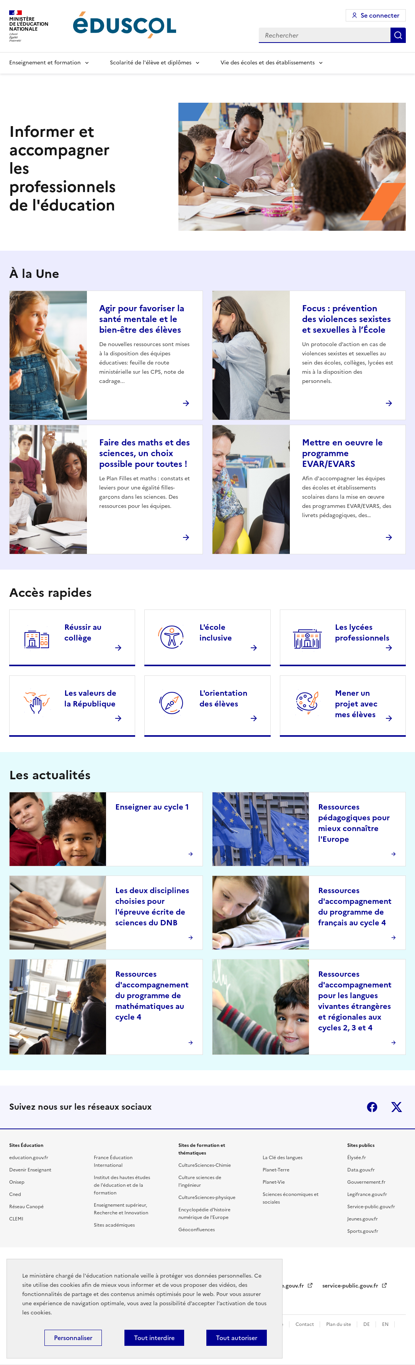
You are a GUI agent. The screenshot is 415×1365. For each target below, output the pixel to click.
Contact (305, 1324)
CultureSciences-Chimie (204, 1165)
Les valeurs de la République (90, 698)
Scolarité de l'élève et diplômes (150, 63)
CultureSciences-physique (206, 1197)
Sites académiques (114, 1225)
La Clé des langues (282, 1157)
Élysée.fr (356, 1157)
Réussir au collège (82, 632)
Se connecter (380, 15)
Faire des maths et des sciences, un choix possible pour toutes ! (144, 453)
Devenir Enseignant (30, 1169)
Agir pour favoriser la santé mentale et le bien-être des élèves (141, 319)
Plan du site (339, 1324)
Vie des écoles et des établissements (268, 63)
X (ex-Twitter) (396, 1107)
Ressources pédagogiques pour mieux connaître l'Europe (354, 823)
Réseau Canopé (26, 1206)
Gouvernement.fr (366, 1182)
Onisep (17, 1182)
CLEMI (16, 1219)
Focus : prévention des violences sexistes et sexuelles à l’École (346, 319)
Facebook (372, 1107)
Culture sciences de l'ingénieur (199, 1181)
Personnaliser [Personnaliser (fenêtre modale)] (73, 1337)
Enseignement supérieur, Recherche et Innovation (121, 1209)
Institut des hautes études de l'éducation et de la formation (122, 1185)
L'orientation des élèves (223, 698)
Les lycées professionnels (362, 632)
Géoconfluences (196, 1229)
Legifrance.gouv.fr (367, 1194)
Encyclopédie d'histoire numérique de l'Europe (204, 1213)
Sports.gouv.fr (362, 1231)
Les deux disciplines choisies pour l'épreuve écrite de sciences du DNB (152, 906)
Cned (15, 1194)
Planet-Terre (276, 1169)
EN (386, 1324)
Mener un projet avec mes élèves (356, 703)
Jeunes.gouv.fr (362, 1219)
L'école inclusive (215, 632)
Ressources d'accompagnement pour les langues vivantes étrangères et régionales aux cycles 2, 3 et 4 (355, 1000)
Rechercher (398, 35)
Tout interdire (154, 1337)
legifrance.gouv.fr (282, 1286)
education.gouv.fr (28, 1157)
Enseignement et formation (45, 63)
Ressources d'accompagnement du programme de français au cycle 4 (355, 906)
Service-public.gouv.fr (371, 1206)
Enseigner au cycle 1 (152, 807)
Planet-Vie (274, 1182)
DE (367, 1324)
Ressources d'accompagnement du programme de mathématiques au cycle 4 (152, 995)
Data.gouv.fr (361, 1169)
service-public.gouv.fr (351, 1286)
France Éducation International (113, 1161)
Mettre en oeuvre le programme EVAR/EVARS (342, 453)
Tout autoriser (236, 1337)
